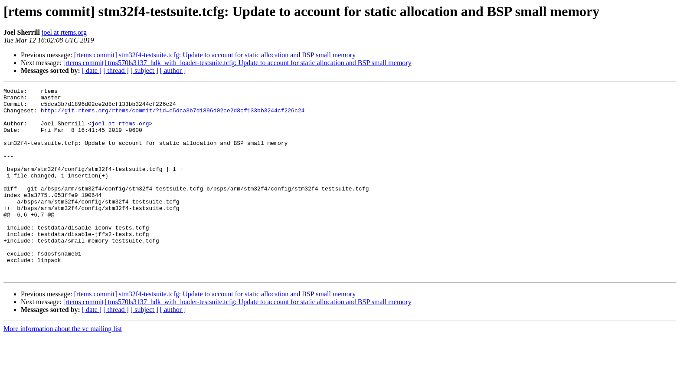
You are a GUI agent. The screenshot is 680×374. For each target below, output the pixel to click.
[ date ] (91, 70)
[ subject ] (144, 70)
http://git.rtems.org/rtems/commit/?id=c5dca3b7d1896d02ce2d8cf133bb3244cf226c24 (172, 115)
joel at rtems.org (64, 32)
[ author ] (173, 70)
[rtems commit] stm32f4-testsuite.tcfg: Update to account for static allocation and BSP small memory (215, 55)
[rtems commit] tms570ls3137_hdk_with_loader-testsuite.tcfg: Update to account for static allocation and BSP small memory (237, 62)
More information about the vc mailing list (62, 366)
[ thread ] (116, 70)
